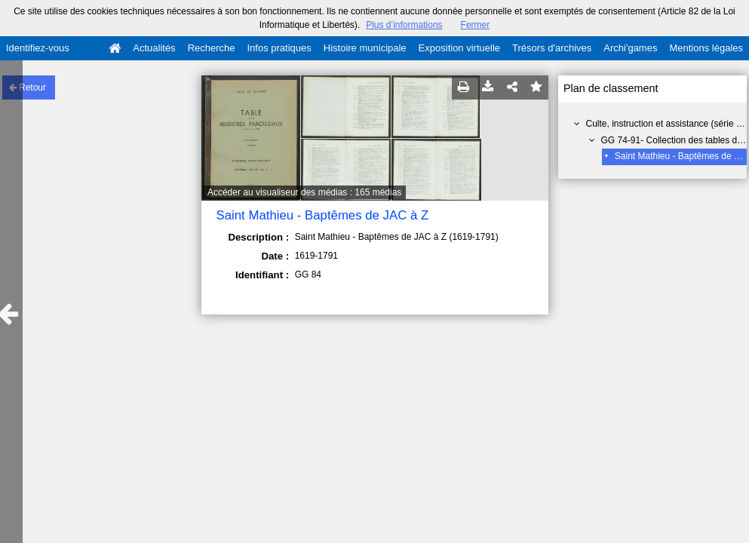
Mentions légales (706, 48)
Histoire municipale (365, 48)
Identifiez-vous (37, 48)
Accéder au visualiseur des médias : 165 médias (304, 192)
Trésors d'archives (551, 48)
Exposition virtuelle (459, 48)
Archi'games (630, 48)
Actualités (154, 48)
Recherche (211, 48)
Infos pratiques (279, 48)
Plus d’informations (404, 25)
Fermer (475, 25)
